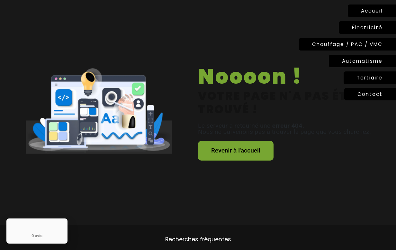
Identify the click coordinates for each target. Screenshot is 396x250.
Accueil (371, 10)
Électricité (367, 27)
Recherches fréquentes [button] (198, 239)
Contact (369, 94)
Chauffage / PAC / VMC (347, 44)
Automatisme (362, 61)
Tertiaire (369, 77)
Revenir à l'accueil (235, 150)
